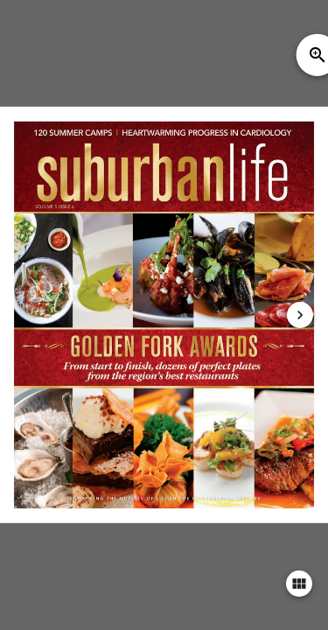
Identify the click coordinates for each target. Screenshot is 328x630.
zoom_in (317, 55)
